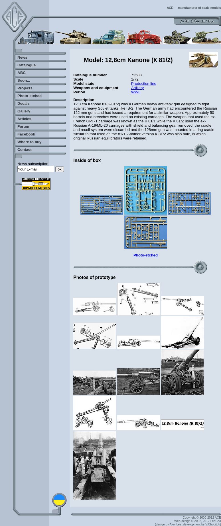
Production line (143, 83)
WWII (136, 92)
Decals (23, 103)
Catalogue (26, 65)
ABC (21, 73)
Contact (24, 149)
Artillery (137, 88)
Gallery (23, 111)
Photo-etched (29, 96)
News (22, 57)
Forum (23, 126)
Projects (25, 88)
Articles (24, 119)
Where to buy (29, 142)
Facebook (26, 134)
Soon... (23, 80)
